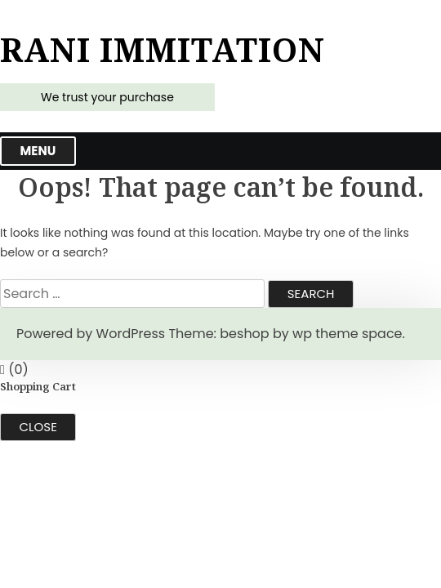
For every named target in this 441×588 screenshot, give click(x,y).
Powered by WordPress (90, 333)
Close (38, 426)
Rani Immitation (162, 50)
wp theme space (347, 333)
